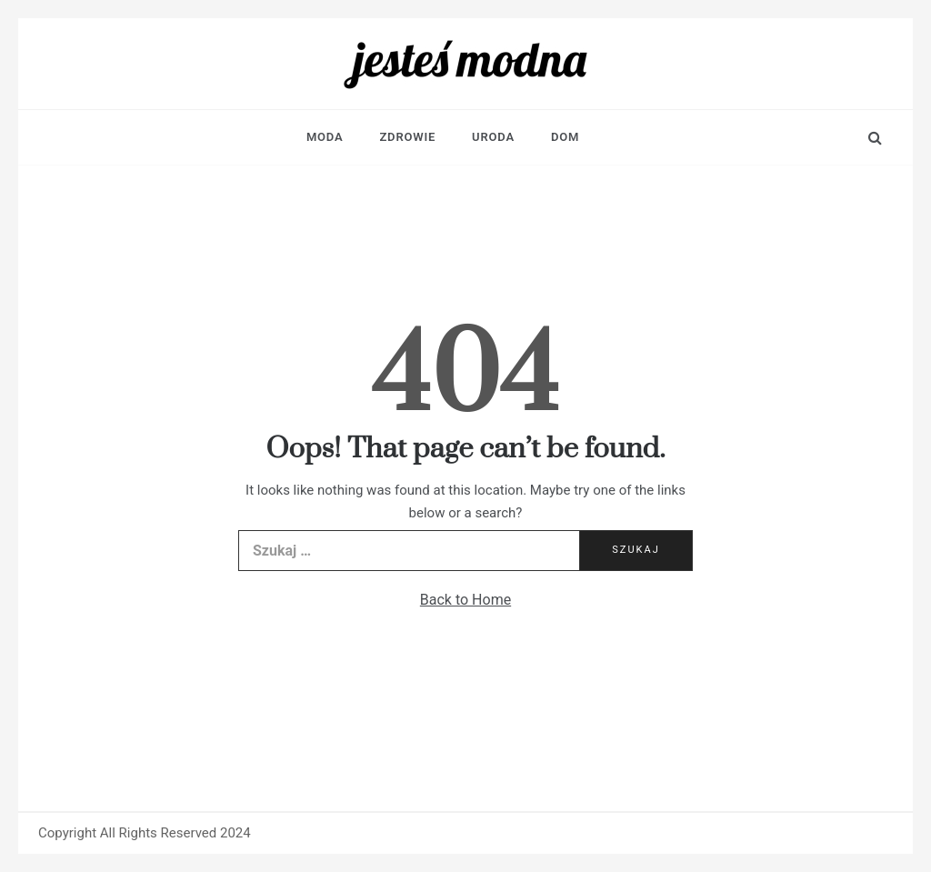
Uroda (493, 137)
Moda (325, 137)
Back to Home (465, 599)
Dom (565, 137)
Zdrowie (407, 137)
